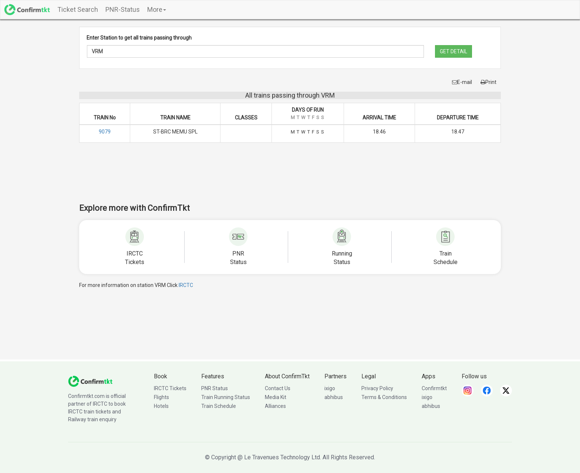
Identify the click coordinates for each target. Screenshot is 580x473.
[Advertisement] (290, 178)
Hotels (161, 406)
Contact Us (277, 388)
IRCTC (186, 285)
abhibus (333, 397)
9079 (105, 132)
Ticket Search (77, 9)
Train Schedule (218, 406)
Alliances (275, 406)
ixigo (329, 388)
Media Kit (275, 397)
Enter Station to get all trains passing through (139, 38)
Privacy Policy (377, 388)
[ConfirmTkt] (90, 381)
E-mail (462, 82)
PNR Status (214, 388)
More (156, 9)
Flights (161, 397)
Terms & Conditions (384, 397)
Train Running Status (225, 397)
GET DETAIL (453, 51)
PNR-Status (122, 9)
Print (488, 82)
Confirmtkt (434, 388)
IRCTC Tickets (170, 388)
